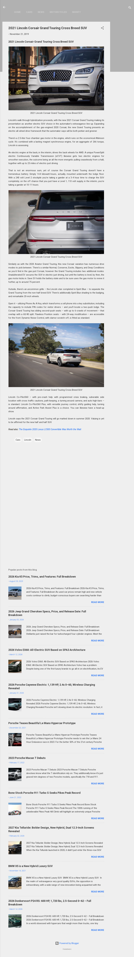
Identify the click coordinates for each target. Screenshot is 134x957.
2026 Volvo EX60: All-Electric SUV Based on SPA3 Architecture (46, 649)
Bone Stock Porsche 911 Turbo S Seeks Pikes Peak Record (44, 792)
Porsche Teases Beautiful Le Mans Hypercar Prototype (42, 723)
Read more (97, 602)
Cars (29, 12)
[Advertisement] (122, 66)
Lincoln (27, 440)
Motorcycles (58, 12)
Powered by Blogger (67, 943)
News (41, 12)
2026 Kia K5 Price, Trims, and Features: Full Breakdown (42, 576)
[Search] (130, 8)
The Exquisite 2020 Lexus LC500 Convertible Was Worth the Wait (50, 429)
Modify (76, 12)
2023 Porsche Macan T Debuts (27, 758)
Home (17, 12)
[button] (102, 28)
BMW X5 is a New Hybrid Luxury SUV (30, 866)
